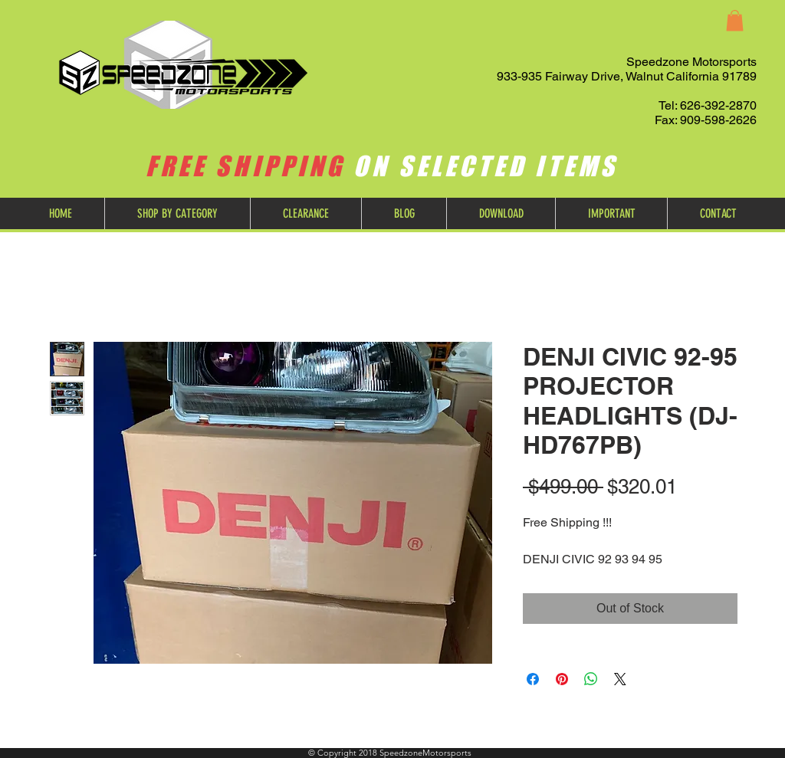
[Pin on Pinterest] (562, 679)
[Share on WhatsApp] (591, 679)
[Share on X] (620, 679)
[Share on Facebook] (533, 679)
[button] (735, 20)
